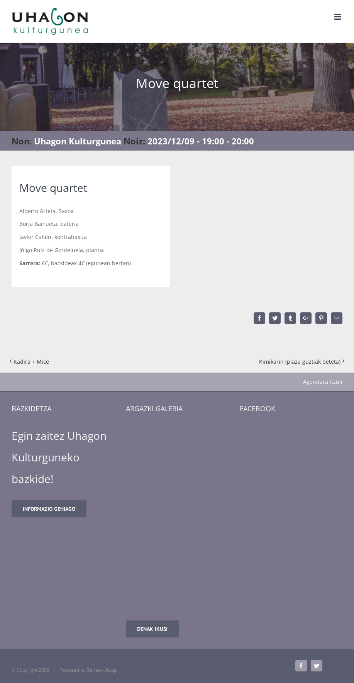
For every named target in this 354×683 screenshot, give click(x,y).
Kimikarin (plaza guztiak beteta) (299, 361)
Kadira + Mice (31, 361)
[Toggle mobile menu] (338, 17)
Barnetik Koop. (102, 670)
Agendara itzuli (322, 381)
